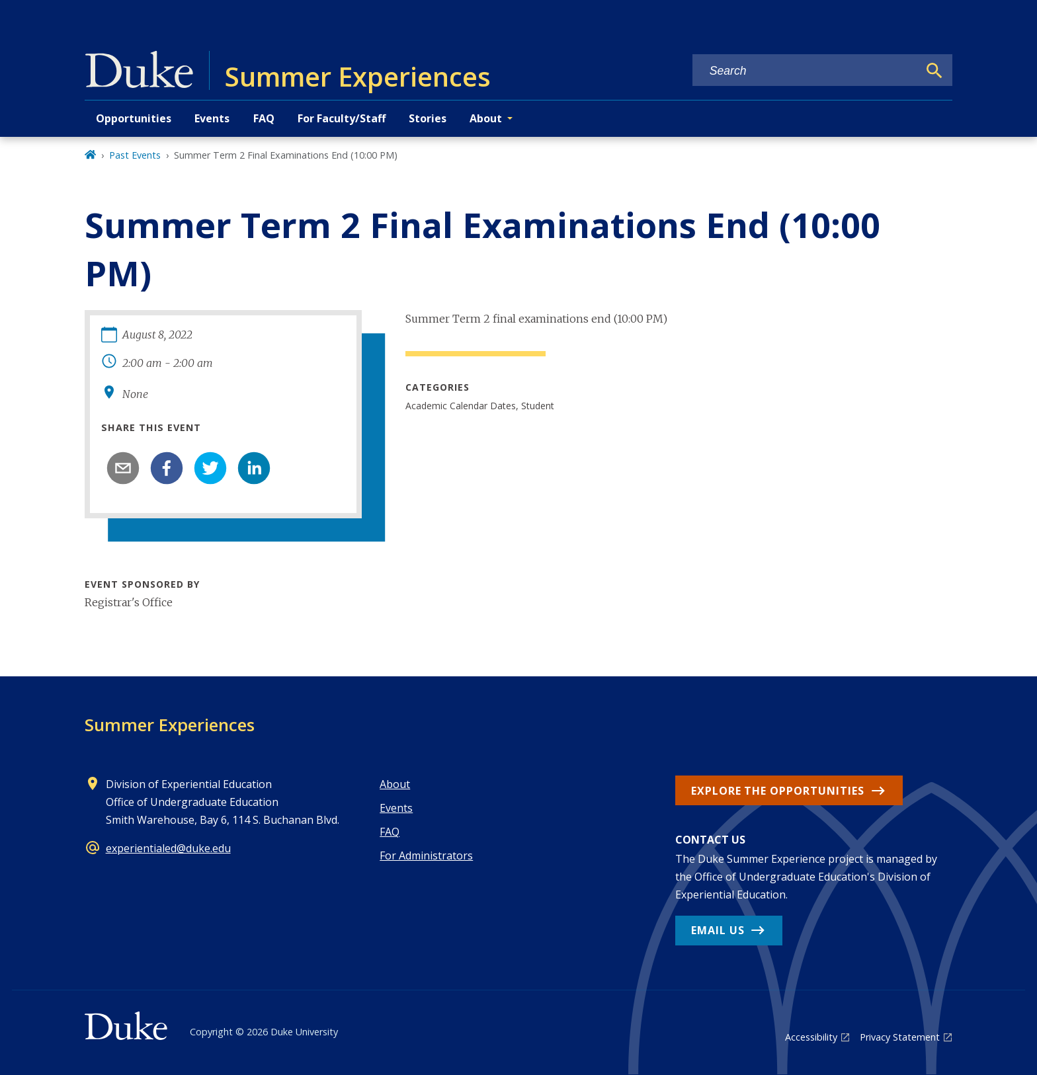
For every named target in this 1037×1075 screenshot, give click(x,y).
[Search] (934, 70)
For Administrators (426, 855)
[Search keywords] (805, 71)
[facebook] (166, 468)
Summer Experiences (170, 725)
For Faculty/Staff (342, 118)
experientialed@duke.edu (168, 848)
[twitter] (210, 468)
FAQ (263, 118)
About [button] (486, 118)
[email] (123, 468)
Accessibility (811, 1037)
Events (211, 118)
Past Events (135, 155)
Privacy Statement (900, 1037)
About (395, 784)
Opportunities (133, 118)
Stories (427, 118)
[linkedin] (253, 468)
